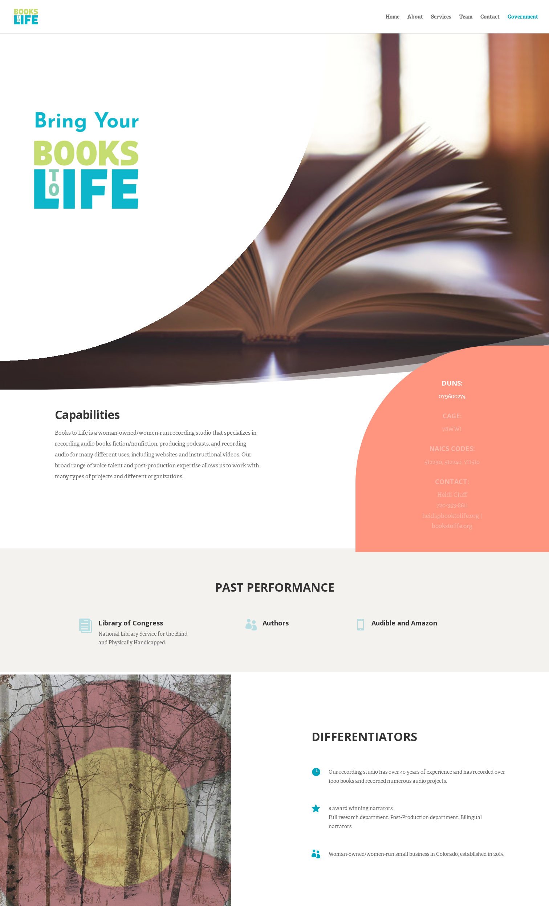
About (415, 17)
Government (523, 17)
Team (465, 17)
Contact (490, 17)
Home (392, 17)
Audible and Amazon (404, 623)
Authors (276, 623)
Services (441, 17)
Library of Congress (130, 623)
